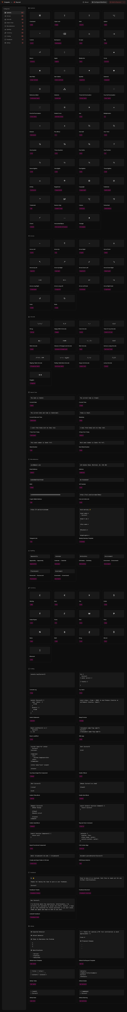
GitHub (14, 43)
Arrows (14, 16)
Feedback (14, 39)
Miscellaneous (14, 26)
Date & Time (14, 22)
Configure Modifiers (99, 2)
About (85, 2)
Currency (14, 33)
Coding (14, 36)
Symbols (14, 12)
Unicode (14, 19)
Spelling (14, 29)
